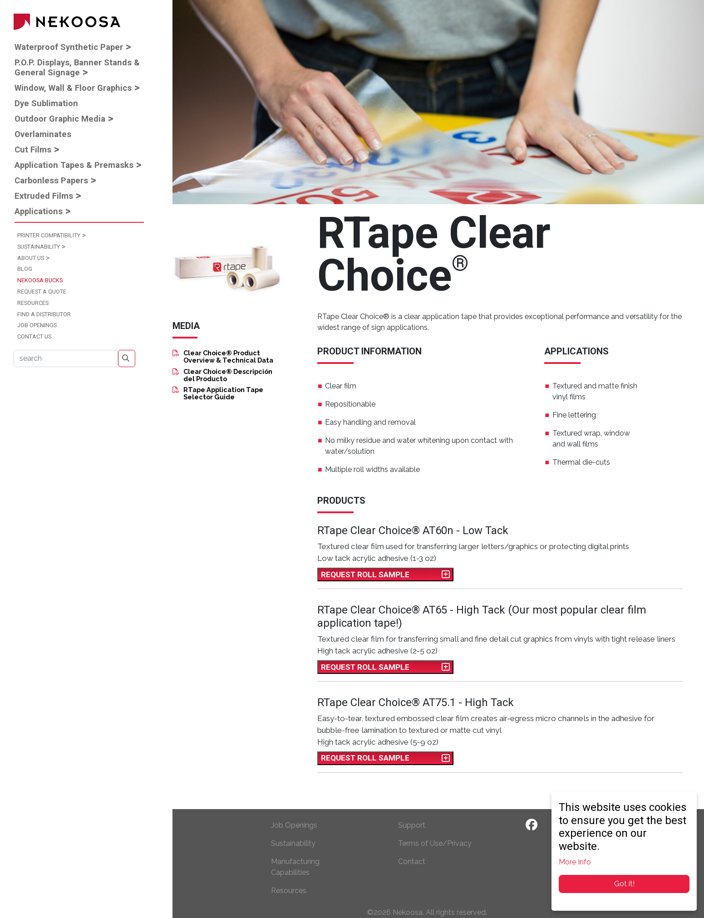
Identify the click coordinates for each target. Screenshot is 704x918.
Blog (24, 268)
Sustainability (38, 246)
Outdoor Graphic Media (60, 118)
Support (411, 825)
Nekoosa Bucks (40, 280)
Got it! (624, 883)
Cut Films (33, 149)
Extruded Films (44, 196)
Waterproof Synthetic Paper (69, 47)
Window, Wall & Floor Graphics (73, 88)
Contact (411, 861)
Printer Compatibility (48, 235)
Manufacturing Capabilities (295, 867)
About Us (30, 258)
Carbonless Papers (51, 180)
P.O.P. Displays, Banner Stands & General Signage (77, 67)
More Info (575, 862)
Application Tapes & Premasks (74, 165)
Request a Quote (41, 291)
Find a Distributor (44, 314)
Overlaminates (43, 134)
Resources (33, 302)
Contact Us (34, 336)
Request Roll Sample (385, 574)
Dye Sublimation (46, 103)
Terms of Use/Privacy (435, 843)
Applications (39, 211)
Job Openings (37, 325)
